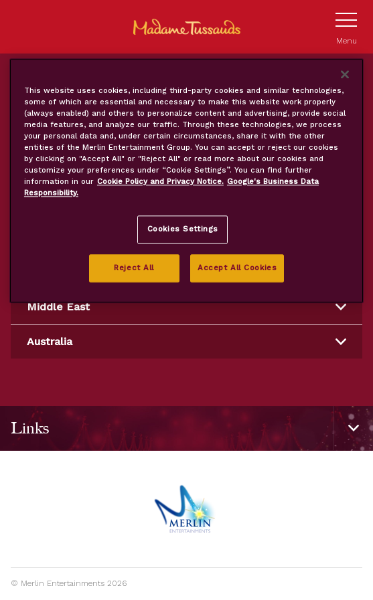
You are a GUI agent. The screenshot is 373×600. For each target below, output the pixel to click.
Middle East (186, 306)
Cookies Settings (182, 229)
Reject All (134, 267)
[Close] (345, 74)
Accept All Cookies (237, 267)
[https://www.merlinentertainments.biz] (186, 509)
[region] (186, 180)
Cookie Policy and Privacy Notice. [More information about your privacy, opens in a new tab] (160, 181)
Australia (186, 341)
